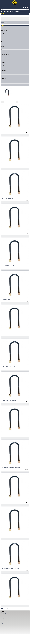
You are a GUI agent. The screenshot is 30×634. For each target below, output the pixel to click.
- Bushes (2, 57)
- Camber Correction (4, 59)
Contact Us (2, 618)
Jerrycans (2, 35)
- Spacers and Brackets (4, 73)
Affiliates (2, 624)
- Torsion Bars (3, 81)
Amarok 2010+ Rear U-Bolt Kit (6, 164)
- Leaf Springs (3, 65)
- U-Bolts (2, 83)
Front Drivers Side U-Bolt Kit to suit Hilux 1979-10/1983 (11, 501)
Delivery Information (4, 613)
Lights (2, 36)
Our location (17, 11)
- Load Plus (2, 67)
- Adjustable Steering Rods (5, 54)
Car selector (3, 11)
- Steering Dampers (4, 75)
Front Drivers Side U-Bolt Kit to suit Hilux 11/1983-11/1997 (11, 467)
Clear (5, 22)
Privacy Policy (3, 614)
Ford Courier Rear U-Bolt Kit (6, 299)
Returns (2, 619)
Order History (3, 628)
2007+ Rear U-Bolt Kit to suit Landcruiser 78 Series (10, 131)
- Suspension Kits (3, 78)
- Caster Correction (4, 60)
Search (3, 22)
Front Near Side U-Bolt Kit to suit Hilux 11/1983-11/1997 (10, 568)
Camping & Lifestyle (4, 30)
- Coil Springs (3, 62)
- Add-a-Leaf (3, 51)
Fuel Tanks (2, 33)
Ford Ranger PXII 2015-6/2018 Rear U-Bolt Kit (9, 400)
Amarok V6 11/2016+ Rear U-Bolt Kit (7, 198)
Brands (2, 622)
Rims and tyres (3, 43)
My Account (2, 627)
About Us (2, 612)
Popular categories (10, 11)
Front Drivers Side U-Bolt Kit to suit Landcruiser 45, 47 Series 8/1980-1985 (14, 534)
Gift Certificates (3, 623)
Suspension (2, 49)
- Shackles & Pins (3, 70)
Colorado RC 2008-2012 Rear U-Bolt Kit (8, 265)
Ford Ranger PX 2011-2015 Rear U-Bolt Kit (8, 366)
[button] (28, 7)
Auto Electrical (3, 28)
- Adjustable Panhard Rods (5, 52)
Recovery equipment (4, 41)
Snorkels (2, 46)
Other (2, 38)
